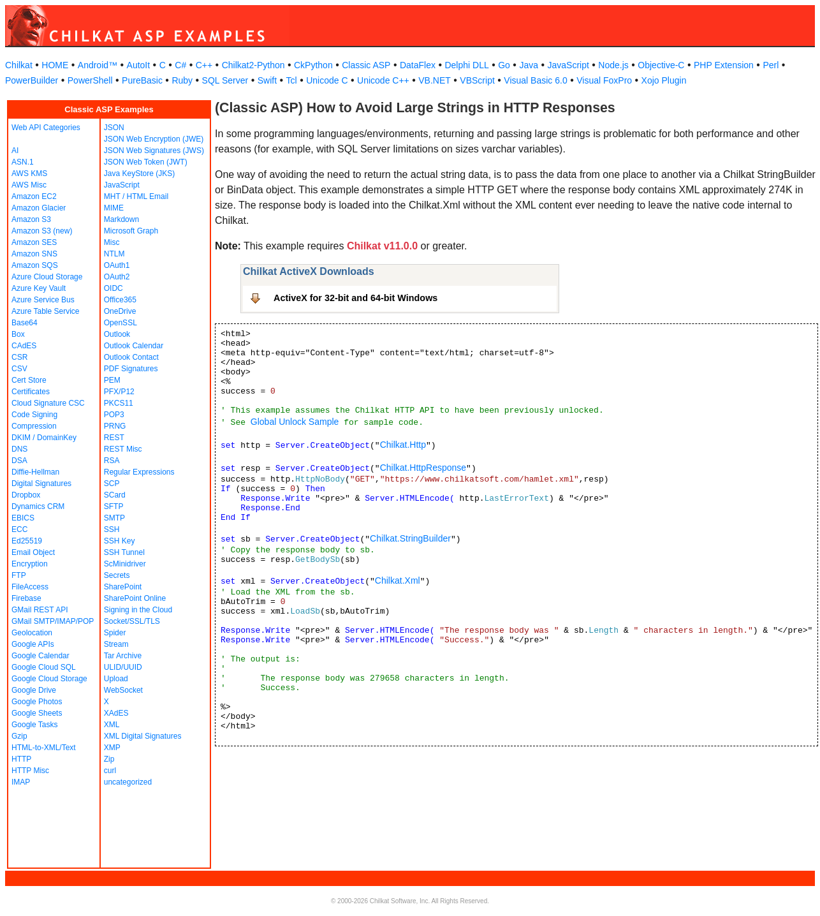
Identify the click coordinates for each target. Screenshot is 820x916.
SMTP (114, 517)
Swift (267, 80)
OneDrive (120, 311)
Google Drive (33, 690)
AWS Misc (29, 185)
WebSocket (123, 690)
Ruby (182, 80)
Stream (116, 644)
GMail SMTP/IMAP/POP (52, 621)
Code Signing (34, 414)
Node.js (613, 65)
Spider (115, 632)
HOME (54, 65)
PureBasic (142, 80)
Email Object (33, 552)
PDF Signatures (131, 368)
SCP (112, 483)
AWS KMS (29, 173)
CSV (19, 368)
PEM (112, 380)
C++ (204, 65)
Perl (771, 65)
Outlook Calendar (133, 345)
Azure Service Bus (43, 299)
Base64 (24, 322)
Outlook (117, 334)
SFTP (114, 506)
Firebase (26, 598)
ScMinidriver (125, 563)
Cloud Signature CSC (48, 403)
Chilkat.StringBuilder (410, 538)
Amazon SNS (34, 253)
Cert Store (29, 380)
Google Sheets (36, 713)
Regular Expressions (139, 472)
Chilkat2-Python (253, 65)
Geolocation (31, 632)
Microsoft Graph (131, 230)
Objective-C (661, 65)
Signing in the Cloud (138, 609)
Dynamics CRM (37, 506)
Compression (34, 426)
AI (14, 150)
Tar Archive (123, 655)
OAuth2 (117, 276)
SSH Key (119, 540)
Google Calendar (40, 655)
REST (114, 437)
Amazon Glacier (38, 207)
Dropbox (25, 495)
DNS (19, 449)
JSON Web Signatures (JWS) (154, 150)
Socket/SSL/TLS (132, 621)
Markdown (121, 219)
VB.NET (434, 80)
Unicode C (327, 80)
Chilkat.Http (403, 445)
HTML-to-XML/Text (43, 747)
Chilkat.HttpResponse (423, 467)
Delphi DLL (466, 65)
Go (504, 65)
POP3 (114, 414)
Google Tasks (34, 724)
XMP (112, 747)
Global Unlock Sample (295, 422)
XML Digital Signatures (143, 736)
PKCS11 (118, 403)
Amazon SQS (34, 265)
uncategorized (128, 782)
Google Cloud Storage (49, 678)
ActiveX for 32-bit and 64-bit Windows (355, 298)
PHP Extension (724, 65)
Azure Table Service (45, 311)
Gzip (19, 736)
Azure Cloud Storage (46, 276)
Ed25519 (26, 540)
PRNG (115, 426)
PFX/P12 (119, 391)
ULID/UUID (123, 667)
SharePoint (123, 586)
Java (528, 65)
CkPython (313, 65)
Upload (116, 678)
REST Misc (123, 449)
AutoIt (138, 65)
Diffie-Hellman (35, 472)
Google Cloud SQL (43, 667)
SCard (115, 495)
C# (180, 65)
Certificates (30, 391)
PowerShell (90, 80)
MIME (114, 207)
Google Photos (36, 701)
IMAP (20, 782)
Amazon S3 (31, 219)
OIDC (113, 288)
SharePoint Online (135, 598)
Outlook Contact (131, 357)
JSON (114, 127)
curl (110, 770)
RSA (112, 460)
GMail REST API (39, 609)
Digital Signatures (41, 483)
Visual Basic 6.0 (535, 80)
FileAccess (29, 586)
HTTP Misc (30, 770)
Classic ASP (366, 65)
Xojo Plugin (664, 80)
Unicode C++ (383, 80)
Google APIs (32, 644)
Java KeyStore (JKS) (139, 173)
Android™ (97, 65)
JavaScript (568, 65)
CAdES (23, 345)
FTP (18, 575)
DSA (19, 460)
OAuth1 (117, 265)
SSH (112, 529)
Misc (112, 242)
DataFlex (418, 65)
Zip (109, 759)
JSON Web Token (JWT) (145, 162)
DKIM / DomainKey (44, 437)
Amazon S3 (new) (41, 230)
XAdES (116, 713)
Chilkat (19, 65)
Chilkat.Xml (397, 580)
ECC (19, 529)
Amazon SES (34, 242)
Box (18, 334)
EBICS (22, 517)
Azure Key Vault (38, 288)
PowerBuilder (31, 80)
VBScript (477, 80)
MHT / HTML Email (136, 196)
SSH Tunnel (124, 552)
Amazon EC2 (34, 196)
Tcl (291, 80)
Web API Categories (45, 127)
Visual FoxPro (604, 80)
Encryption (29, 563)
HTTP (21, 759)
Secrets (117, 575)
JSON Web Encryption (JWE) (153, 139)
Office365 (120, 299)
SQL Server (225, 80)
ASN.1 (22, 162)
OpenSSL (120, 322)
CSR (19, 357)
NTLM (114, 253)
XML (112, 724)
